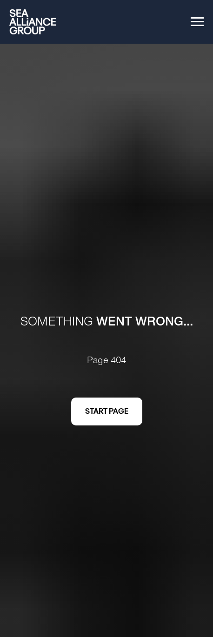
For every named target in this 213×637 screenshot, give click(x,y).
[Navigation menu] (197, 22)
